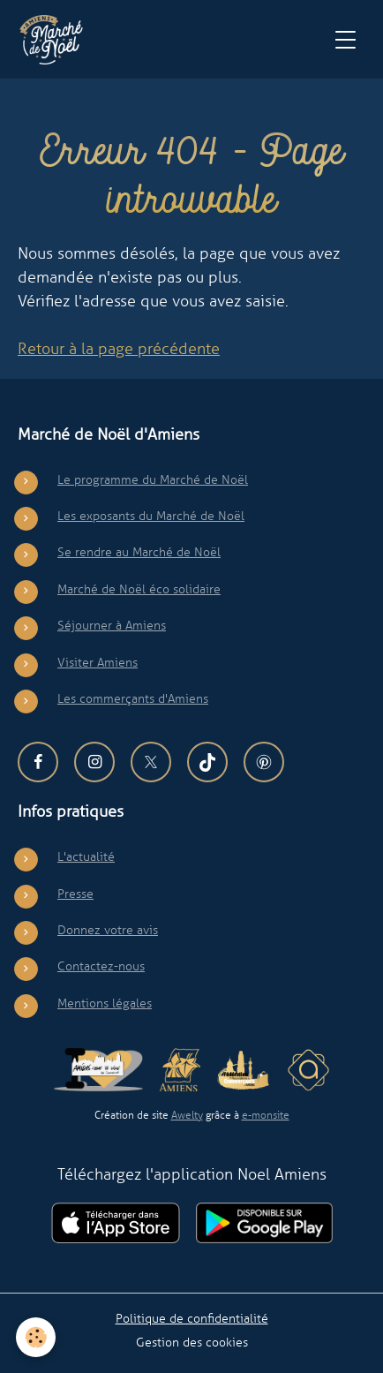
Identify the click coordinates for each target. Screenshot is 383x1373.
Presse (75, 894)
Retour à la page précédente (119, 348)
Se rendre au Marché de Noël (139, 552)
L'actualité (86, 856)
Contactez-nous (101, 966)
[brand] (55, 39)
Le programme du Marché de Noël (152, 479)
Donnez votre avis (107, 930)
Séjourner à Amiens (111, 625)
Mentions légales (104, 1003)
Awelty (187, 1115)
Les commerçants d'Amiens (132, 698)
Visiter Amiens (97, 662)
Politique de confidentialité (192, 1318)
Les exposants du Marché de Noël (150, 516)
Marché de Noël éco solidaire (139, 589)
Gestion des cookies (192, 1342)
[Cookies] (36, 1337)
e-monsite (265, 1115)
